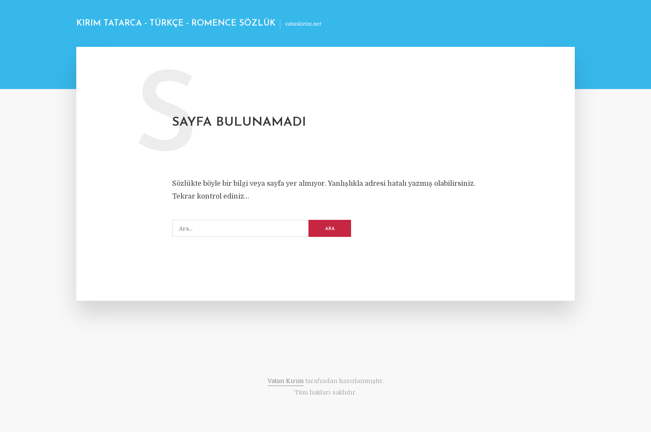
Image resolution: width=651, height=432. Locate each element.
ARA (330, 229)
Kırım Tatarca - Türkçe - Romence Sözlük (176, 23)
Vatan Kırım (286, 380)
